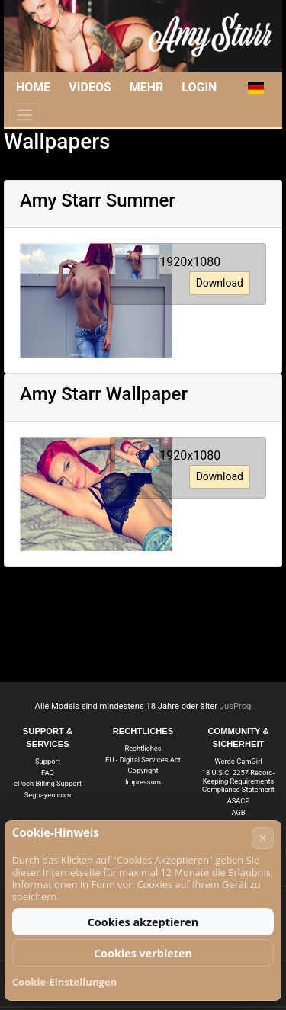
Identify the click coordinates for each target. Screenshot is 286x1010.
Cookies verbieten (143, 953)
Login (199, 87)
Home (33, 87)
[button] (255, 87)
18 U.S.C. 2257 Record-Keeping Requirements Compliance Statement (238, 781)
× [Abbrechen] (263, 838)
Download (219, 283)
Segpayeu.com (47, 794)
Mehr (147, 87)
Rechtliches (142, 748)
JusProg (236, 706)
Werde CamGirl (238, 761)
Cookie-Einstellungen (64, 982)
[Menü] (25, 115)
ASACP (238, 801)
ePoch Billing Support (48, 783)
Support (47, 761)
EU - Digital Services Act (143, 759)
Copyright (143, 770)
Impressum (143, 782)
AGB (238, 812)
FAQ (47, 772)
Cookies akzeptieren (143, 922)
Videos (90, 87)
